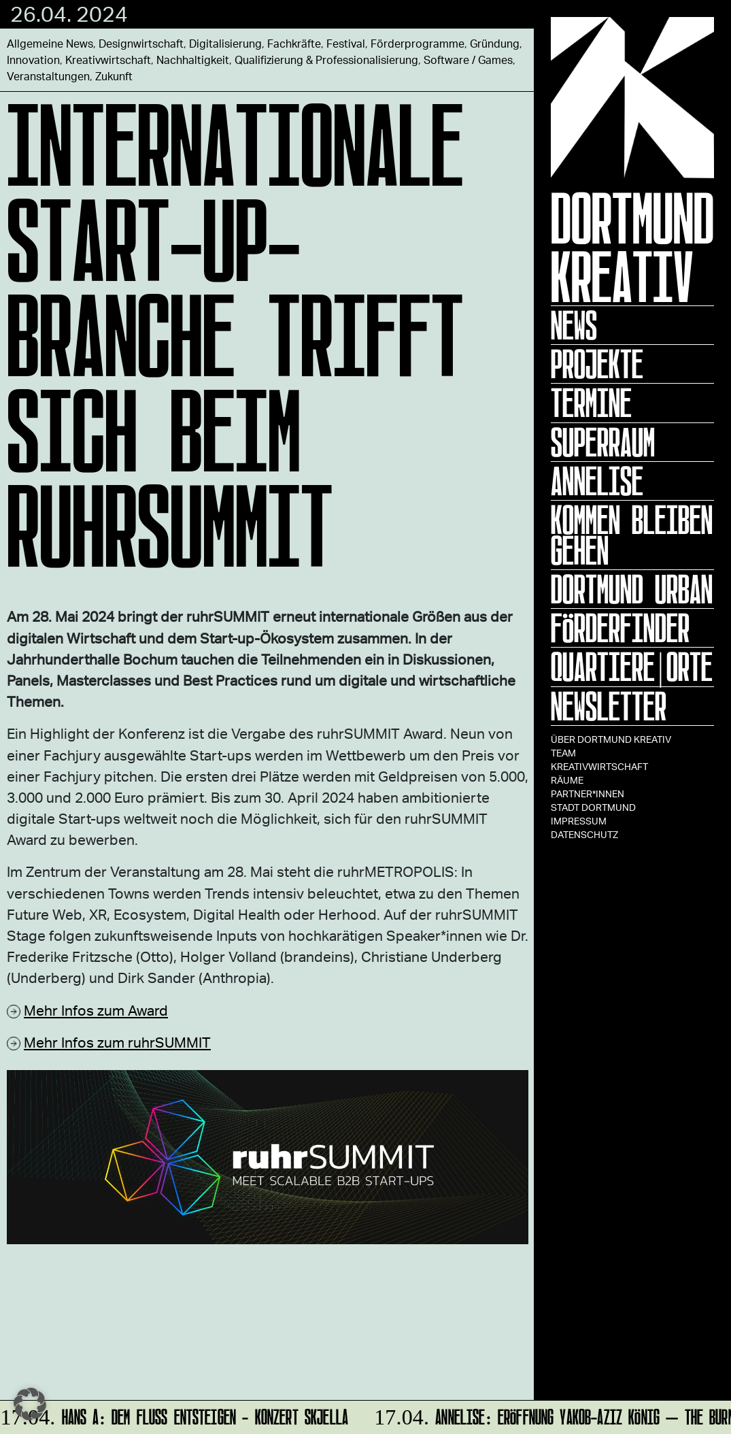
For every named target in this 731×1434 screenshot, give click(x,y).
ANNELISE (597, 481)
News (574, 325)
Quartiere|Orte (632, 667)
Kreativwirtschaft (599, 766)
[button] (30, 1404)
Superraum (603, 442)
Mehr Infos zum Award (96, 1010)
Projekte (597, 364)
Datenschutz (584, 834)
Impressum (579, 821)
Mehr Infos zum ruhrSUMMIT (117, 1042)
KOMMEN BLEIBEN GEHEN (632, 535)
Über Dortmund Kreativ (611, 739)
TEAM (563, 752)
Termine (591, 403)
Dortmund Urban (632, 589)
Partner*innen (587, 793)
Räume (567, 780)
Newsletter (608, 706)
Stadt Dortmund (593, 807)
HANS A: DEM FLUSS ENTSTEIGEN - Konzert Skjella (175, 1414)
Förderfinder (620, 628)
